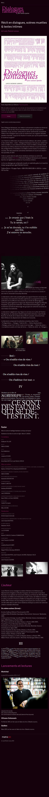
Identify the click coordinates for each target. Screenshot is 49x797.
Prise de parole (23, 105)
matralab (4, 112)
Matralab (15, 158)
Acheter (8, 116)
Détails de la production (25, 116)
